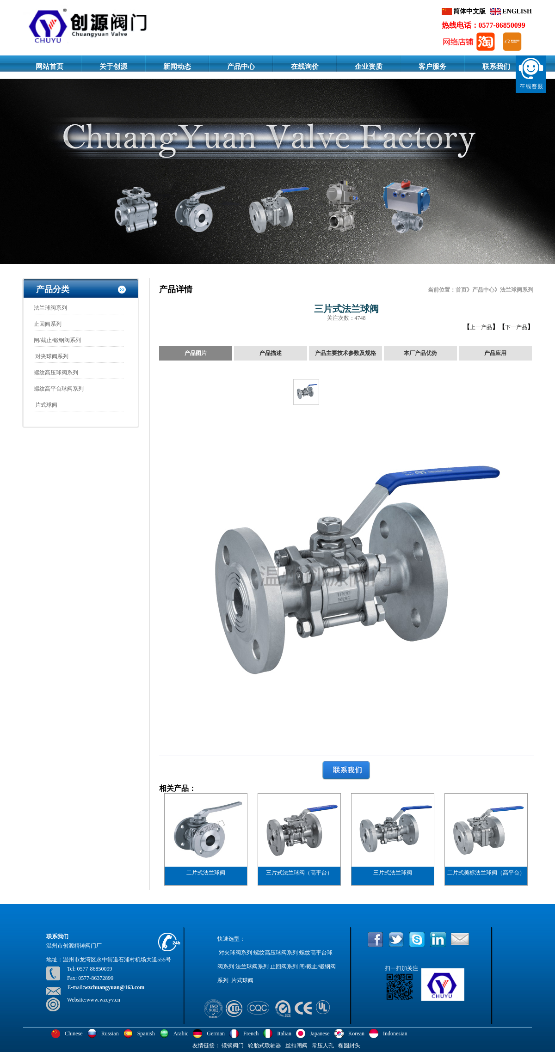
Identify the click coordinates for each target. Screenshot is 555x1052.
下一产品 (516, 327)
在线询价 (305, 66)
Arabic (181, 1033)
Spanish (146, 1033)
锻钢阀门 (233, 1045)
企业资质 (368, 66)
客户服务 (432, 66)
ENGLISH (516, 11)
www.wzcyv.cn (103, 1000)
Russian (110, 1033)
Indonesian (395, 1033)
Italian (284, 1033)
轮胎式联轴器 (264, 1045)
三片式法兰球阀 (392, 872)
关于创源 (113, 66)
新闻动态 (177, 66)
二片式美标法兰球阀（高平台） (486, 872)
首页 (461, 290)
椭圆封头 (349, 1045)
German (216, 1033)
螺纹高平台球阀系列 (59, 388)
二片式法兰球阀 (205, 872)
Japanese (320, 1033)
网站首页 (49, 66)
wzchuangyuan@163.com (114, 987)
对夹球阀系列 (51, 356)
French (251, 1033)
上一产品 (481, 327)
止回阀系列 (48, 324)
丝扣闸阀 (296, 1045)
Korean (356, 1033)
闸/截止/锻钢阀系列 (57, 340)
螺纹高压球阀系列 (56, 372)
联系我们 (496, 66)
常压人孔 (323, 1045)
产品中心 (241, 66)
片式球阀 (45, 405)
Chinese (74, 1033)
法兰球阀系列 (50, 308)
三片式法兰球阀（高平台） (299, 872)
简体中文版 (469, 11)
